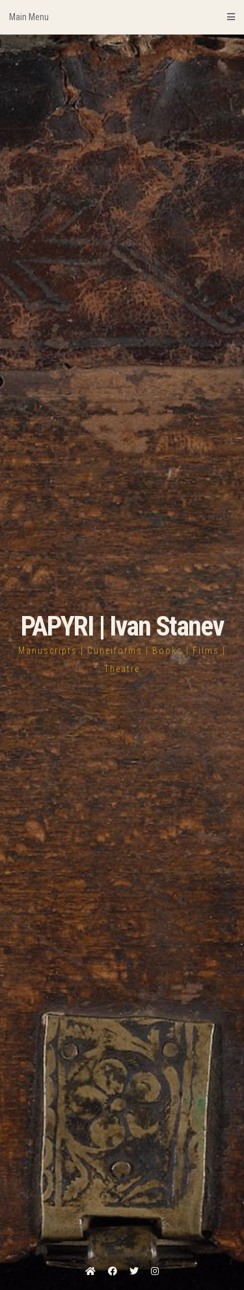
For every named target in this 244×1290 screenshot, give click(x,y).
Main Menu (122, 17)
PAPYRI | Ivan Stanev (122, 626)
